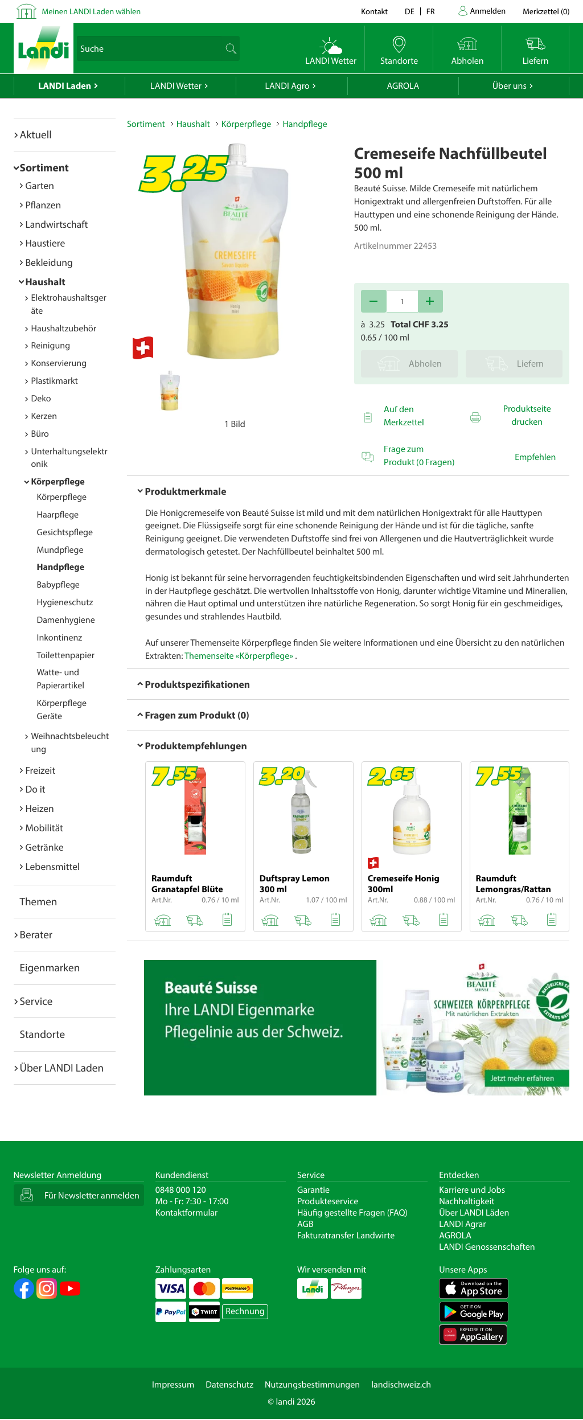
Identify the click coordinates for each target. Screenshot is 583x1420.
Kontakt (374, 11)
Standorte (42, 1034)
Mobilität (44, 827)
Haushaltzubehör (64, 328)
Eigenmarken (50, 967)
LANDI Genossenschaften (487, 1247)
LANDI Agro (287, 86)
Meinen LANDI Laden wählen (91, 11)
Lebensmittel (53, 866)
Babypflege (58, 584)
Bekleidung (49, 262)
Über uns (509, 86)
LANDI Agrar (462, 1224)
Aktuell (36, 134)
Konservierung (59, 363)
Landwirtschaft (57, 224)
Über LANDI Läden (474, 1212)
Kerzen (44, 416)
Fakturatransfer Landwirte (346, 1235)
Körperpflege (58, 481)
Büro (40, 434)
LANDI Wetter (176, 86)
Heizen (40, 808)
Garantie (313, 1190)
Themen (39, 901)
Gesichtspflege (65, 532)
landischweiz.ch (401, 1384)
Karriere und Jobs (472, 1190)
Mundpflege (60, 550)
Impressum (173, 1384)
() (546, 11)
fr (430, 11)
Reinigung (51, 345)
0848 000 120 (180, 1190)
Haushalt (45, 281)
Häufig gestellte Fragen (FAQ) (352, 1212)
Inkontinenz (60, 637)
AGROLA (403, 86)
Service (36, 1001)
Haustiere (45, 242)
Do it (36, 788)
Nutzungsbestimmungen (312, 1384)
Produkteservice (327, 1201)
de (409, 11)
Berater (36, 934)
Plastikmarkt (54, 381)
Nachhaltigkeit (466, 1201)
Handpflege (61, 567)
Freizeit (41, 770)
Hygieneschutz (65, 602)
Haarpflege (58, 514)
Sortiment (44, 167)
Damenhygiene (66, 620)
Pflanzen (43, 204)
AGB (305, 1224)
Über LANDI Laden (62, 1067)
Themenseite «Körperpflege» (238, 656)
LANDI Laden (64, 86)
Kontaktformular (186, 1212)
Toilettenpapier (66, 655)
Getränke (45, 846)
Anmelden (488, 10)
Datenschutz (229, 1384)
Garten (40, 185)
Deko (41, 398)
